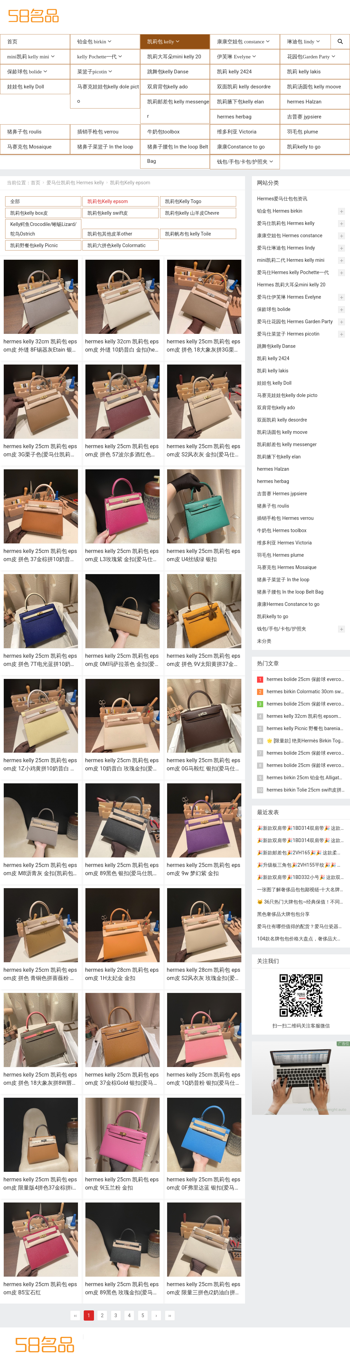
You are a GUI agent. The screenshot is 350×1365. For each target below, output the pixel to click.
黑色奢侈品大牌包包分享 (283, 914)
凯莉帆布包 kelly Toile (188, 234)
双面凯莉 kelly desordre (243, 87)
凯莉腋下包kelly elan (240, 102)
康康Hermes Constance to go (288, 604)
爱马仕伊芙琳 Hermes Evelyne (289, 297)
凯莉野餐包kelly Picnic (34, 245)
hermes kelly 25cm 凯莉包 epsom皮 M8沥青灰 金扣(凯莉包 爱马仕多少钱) (40, 873)
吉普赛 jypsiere (304, 117)
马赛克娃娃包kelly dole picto (108, 94)
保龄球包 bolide (24, 71)
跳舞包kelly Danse (168, 72)
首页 (12, 42)
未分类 (264, 641)
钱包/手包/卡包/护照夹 (242, 161)
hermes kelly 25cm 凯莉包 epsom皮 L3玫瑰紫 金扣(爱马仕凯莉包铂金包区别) (122, 559)
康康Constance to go (241, 147)
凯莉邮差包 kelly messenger (178, 109)
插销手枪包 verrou (98, 132)
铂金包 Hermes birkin (279, 211)
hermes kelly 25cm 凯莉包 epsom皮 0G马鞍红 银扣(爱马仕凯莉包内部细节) (204, 768)
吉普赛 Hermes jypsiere (282, 493)
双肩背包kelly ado (167, 87)
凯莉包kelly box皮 (29, 213)
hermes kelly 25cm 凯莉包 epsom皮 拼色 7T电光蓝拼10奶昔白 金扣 (40, 664)
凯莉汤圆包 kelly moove (314, 87)
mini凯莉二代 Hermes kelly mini (290, 260)
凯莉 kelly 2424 (234, 72)
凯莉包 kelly (160, 41)
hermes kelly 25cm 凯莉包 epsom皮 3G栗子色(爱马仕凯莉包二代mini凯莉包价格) (40, 454)
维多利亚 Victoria (236, 132)
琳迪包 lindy (300, 41)
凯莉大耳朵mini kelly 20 (174, 57)
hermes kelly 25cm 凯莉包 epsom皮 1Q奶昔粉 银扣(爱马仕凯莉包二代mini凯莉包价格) (204, 1082)
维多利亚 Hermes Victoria (284, 542)
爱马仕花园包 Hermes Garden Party (295, 321)
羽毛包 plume (302, 132)
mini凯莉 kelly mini (28, 56)
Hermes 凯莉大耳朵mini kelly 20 (291, 284)
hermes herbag (234, 117)
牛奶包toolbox (163, 132)
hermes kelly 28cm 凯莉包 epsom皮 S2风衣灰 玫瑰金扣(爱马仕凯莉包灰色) (203, 978)
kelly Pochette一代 (97, 56)
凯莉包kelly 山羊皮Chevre (192, 213)
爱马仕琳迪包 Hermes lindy (286, 248)
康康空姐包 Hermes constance (289, 235)
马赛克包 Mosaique (29, 147)
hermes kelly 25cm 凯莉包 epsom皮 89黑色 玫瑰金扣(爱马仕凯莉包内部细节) (122, 1292)
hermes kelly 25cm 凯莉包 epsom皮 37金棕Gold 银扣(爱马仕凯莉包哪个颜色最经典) (122, 1082)
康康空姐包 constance (240, 41)
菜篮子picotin (92, 71)
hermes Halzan (304, 102)
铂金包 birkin (91, 41)
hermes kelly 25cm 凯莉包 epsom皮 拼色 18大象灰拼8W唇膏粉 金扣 (40, 1082)
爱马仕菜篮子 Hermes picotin (288, 334)
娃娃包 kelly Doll (25, 87)
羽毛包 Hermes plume (280, 555)
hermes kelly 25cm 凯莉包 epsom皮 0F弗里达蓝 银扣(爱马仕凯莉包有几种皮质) (203, 1187)
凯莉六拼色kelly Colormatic (117, 245)
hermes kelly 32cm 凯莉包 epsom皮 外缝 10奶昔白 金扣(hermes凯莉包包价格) (122, 349)
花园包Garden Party (308, 56)
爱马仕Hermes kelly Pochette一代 (293, 272)
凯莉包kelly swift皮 (108, 213)
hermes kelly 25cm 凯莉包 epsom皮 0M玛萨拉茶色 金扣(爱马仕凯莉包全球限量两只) (122, 664)
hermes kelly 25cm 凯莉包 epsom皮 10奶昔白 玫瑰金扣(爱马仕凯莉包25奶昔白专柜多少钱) (122, 768)
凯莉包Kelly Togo (183, 201)
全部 (15, 201)
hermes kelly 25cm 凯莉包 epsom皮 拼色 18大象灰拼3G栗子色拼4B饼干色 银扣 (203, 349)
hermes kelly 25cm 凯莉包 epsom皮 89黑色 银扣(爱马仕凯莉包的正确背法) (122, 873)
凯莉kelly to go (304, 147)
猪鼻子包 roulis (24, 132)
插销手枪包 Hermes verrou (285, 518)
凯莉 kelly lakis (304, 72)
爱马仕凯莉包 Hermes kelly (75, 182)
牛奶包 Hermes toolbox (282, 530)
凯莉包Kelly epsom (130, 182)
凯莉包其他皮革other (110, 234)
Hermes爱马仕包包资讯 (282, 198)
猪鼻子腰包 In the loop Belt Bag (177, 154)
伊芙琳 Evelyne (234, 56)
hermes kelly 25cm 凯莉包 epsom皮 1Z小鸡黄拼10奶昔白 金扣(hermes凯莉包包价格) (40, 768)
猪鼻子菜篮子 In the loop (105, 147)
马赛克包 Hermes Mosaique (287, 567)
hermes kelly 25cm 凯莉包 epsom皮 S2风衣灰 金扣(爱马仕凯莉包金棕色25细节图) (203, 454)
